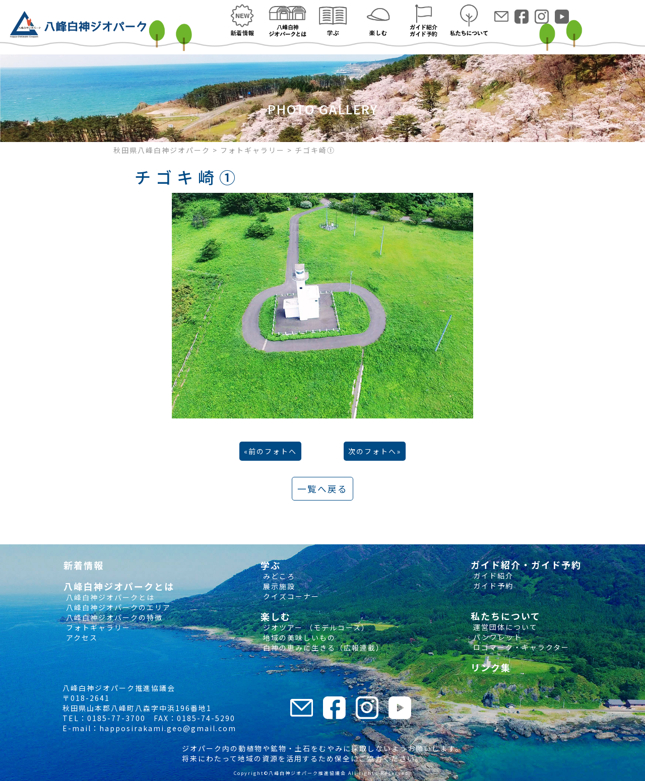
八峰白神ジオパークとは (109, 597)
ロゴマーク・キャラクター (520, 647)
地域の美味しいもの (298, 637)
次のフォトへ (372, 451)
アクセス (80, 637)
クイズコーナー (290, 596)
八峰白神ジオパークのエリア (117, 607)
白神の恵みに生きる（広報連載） (322, 648)
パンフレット (496, 637)
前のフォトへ (272, 451)
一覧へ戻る (322, 488)
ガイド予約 (492, 586)
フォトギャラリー (97, 627)
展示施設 (278, 586)
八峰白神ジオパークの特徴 (113, 617)
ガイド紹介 (492, 576)
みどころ (278, 576)
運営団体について (504, 627)
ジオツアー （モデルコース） (315, 627)
